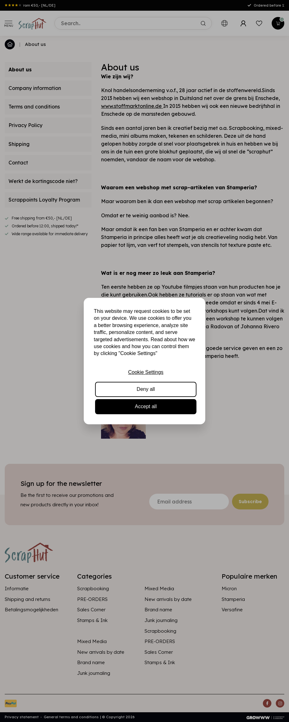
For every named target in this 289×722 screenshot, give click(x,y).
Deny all (146, 389)
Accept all (145, 406)
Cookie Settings (145, 372)
